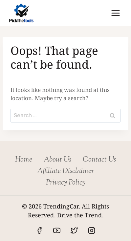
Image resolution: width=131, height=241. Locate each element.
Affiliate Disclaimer (65, 171)
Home (23, 160)
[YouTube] (57, 230)
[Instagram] (91, 230)
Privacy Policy (65, 183)
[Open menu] (115, 13)
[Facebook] (39, 230)
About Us (57, 160)
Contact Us (99, 160)
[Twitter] (74, 230)
